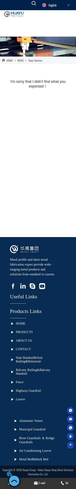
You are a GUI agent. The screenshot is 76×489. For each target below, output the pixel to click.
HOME (9, 60)
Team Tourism (35, 60)
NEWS (20, 60)
